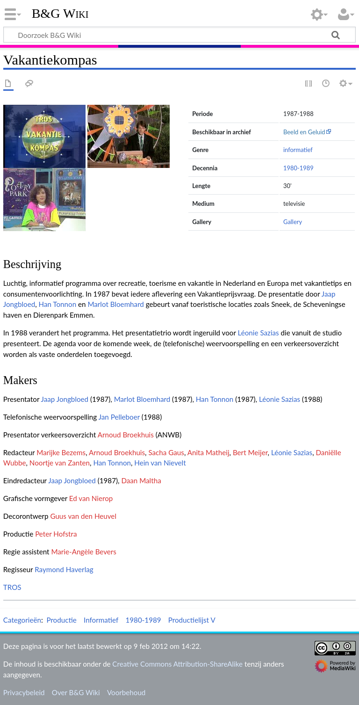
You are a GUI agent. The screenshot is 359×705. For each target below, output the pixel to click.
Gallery (292, 221)
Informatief (101, 620)
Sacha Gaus (166, 452)
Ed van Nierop (91, 498)
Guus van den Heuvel (83, 516)
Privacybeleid (24, 692)
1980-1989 (298, 168)
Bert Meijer (250, 452)
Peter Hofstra (56, 534)
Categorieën (22, 620)
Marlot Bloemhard (115, 304)
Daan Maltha (141, 480)
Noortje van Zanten (59, 462)
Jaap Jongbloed (65, 399)
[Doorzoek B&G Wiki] (179, 34)
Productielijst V (191, 620)
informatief (298, 149)
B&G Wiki (60, 13)
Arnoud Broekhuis (126, 434)
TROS (12, 587)
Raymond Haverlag (64, 569)
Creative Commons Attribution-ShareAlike (177, 664)
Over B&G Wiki (76, 692)
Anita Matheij (208, 452)
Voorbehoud (126, 692)
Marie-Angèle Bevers (83, 551)
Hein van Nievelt (160, 462)
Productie (61, 620)
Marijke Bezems (61, 452)
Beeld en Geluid (304, 132)
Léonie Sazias (258, 332)
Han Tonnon (58, 304)
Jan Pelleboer (119, 417)
